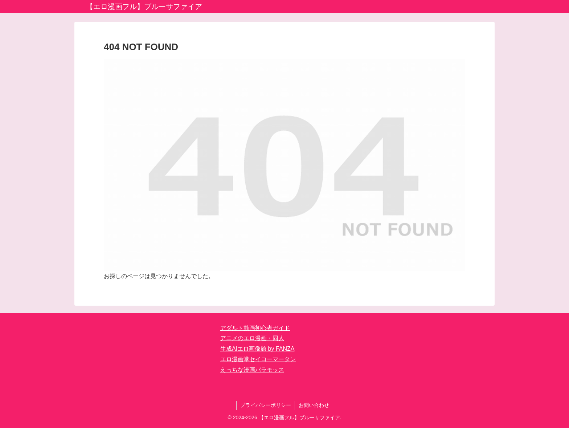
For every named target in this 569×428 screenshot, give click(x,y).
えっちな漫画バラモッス (252, 370)
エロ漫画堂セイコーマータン (258, 359)
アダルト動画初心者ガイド (255, 328)
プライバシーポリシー (265, 405)
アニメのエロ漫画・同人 (252, 338)
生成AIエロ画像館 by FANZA (257, 349)
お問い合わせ (314, 405)
